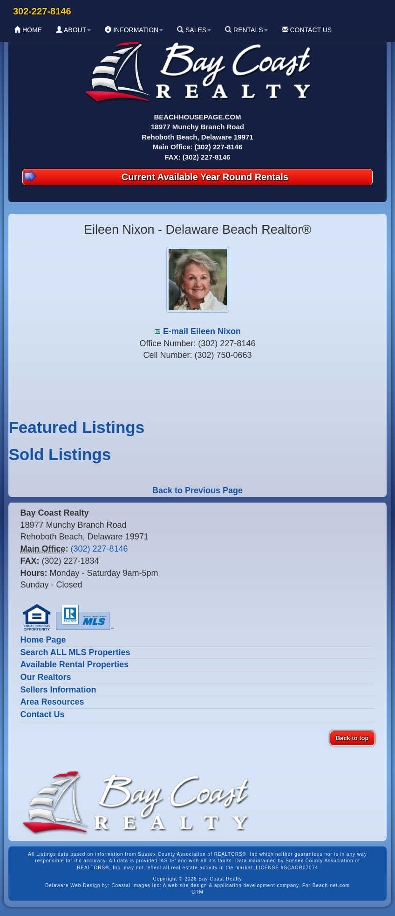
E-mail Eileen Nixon (202, 331)
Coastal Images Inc (135, 885)
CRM (197, 892)
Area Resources (52, 701)
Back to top (352, 737)
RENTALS (246, 30)
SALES (194, 30)
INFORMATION (134, 30)
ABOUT (73, 30)
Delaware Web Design (72, 885)
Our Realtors (45, 677)
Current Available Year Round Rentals (156, 176)
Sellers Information (58, 689)
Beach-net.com (331, 885)
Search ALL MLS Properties (75, 652)
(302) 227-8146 (219, 147)
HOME (28, 30)
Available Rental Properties (74, 664)
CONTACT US (307, 30)
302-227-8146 (42, 11)
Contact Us (42, 714)
